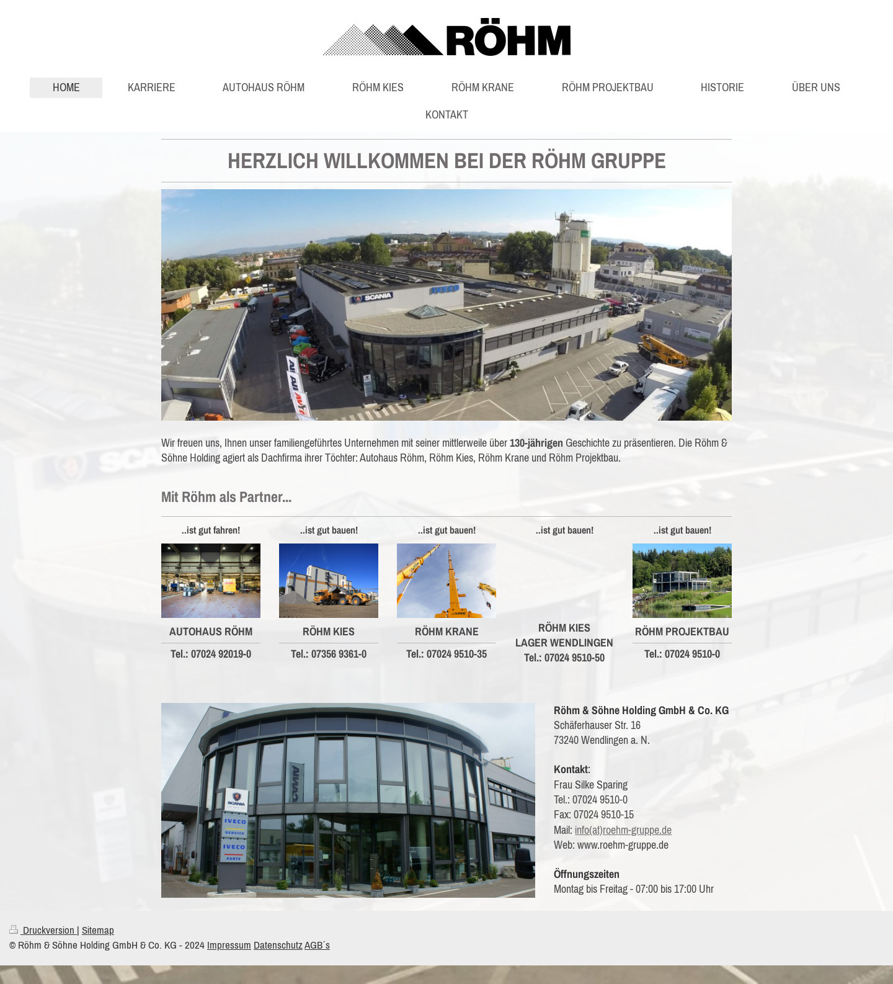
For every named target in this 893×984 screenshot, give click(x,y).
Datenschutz (278, 945)
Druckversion (43, 930)
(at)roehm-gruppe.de (630, 829)
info (582, 829)
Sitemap (98, 930)
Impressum (229, 945)
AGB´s (317, 945)
